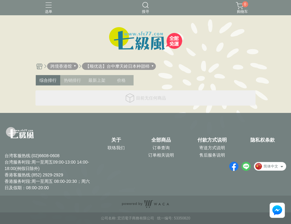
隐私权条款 (262, 140)
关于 (116, 140)
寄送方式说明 (212, 148)
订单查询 (161, 148)
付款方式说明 (212, 140)
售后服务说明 (212, 155)
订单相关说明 (161, 155)
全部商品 (161, 140)
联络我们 (116, 148)
